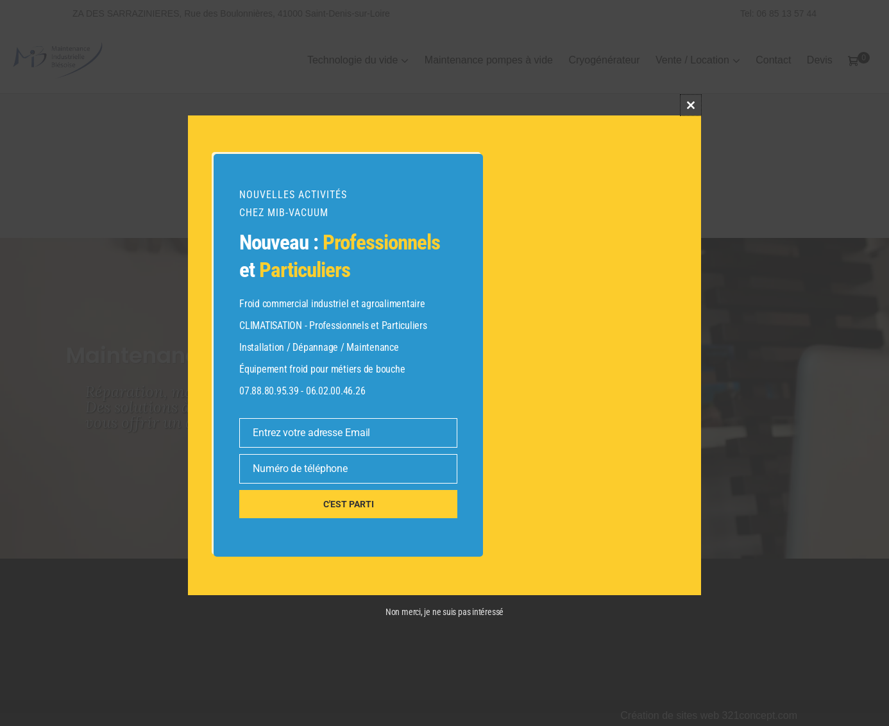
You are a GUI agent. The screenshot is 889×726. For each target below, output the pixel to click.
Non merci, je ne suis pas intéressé (444, 612)
